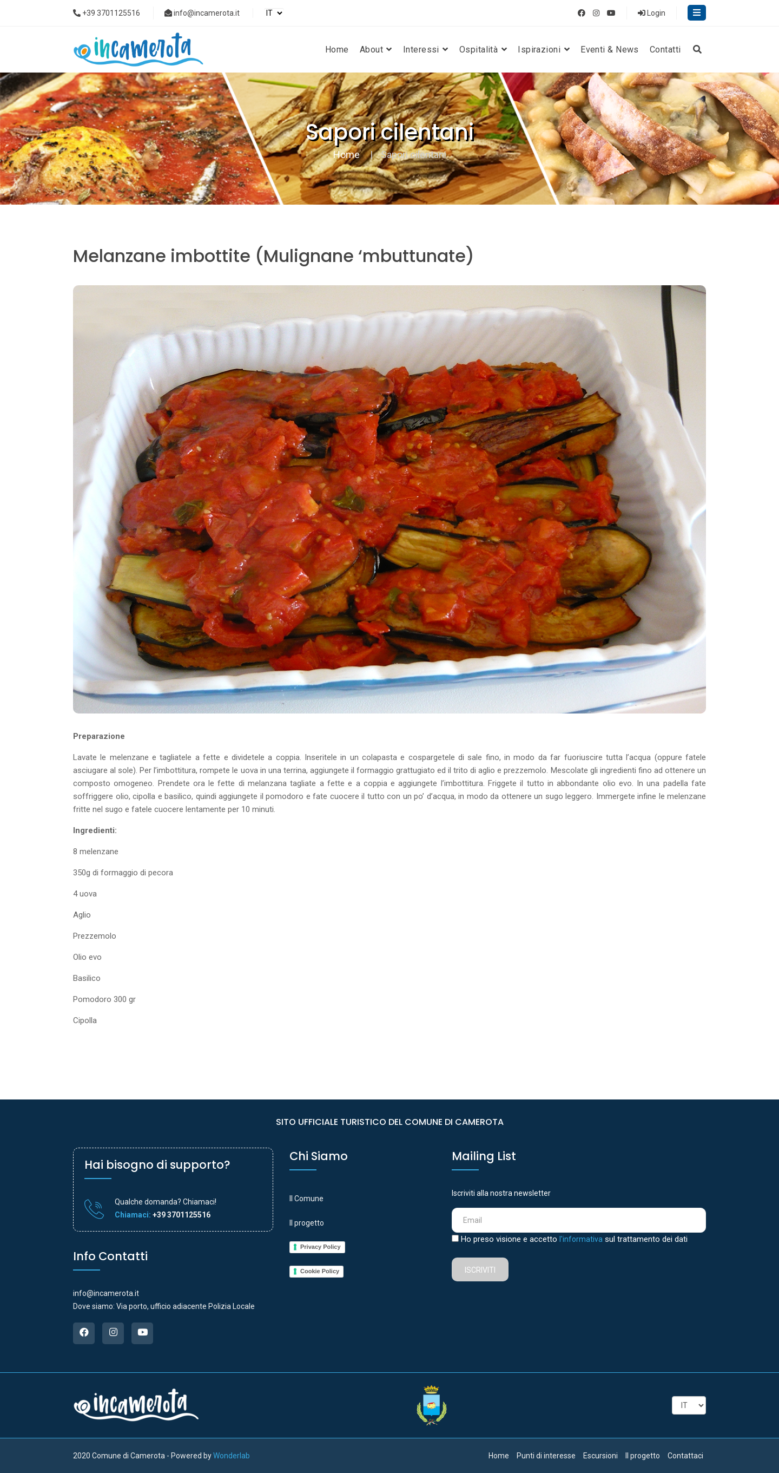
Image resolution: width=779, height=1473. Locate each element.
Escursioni (600, 1455)
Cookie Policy (319, 1271)
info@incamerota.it (202, 13)
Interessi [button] (425, 49)
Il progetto (306, 1223)
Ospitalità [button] (483, 49)
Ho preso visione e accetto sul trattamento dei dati (574, 1239)
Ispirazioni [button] (544, 49)
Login (651, 13)
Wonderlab (231, 1455)
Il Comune (306, 1198)
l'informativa (581, 1239)
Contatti (665, 49)
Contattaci (685, 1455)
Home (337, 49)
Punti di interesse (546, 1455)
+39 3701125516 (106, 13)
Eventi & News (609, 49)
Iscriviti (480, 1270)
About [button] (376, 49)
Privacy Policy (320, 1246)
